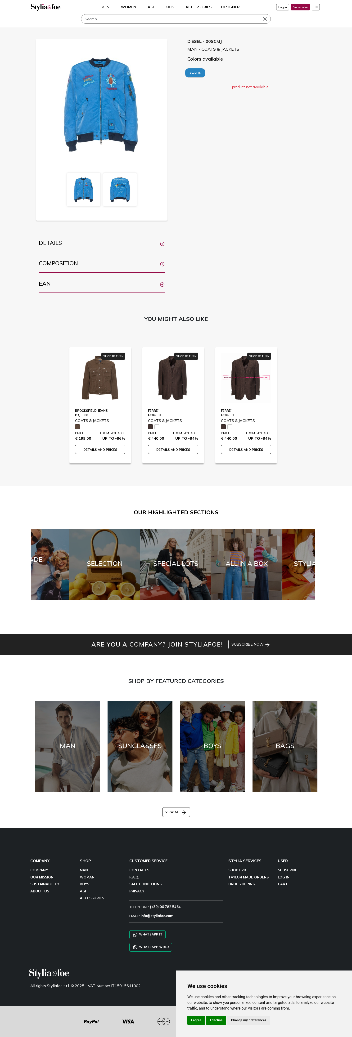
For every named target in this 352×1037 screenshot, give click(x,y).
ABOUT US (39, 891)
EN (316, 7)
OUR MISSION (42, 877)
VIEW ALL (176, 812)
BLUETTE (195, 72)
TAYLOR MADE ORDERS (248, 877)
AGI (83, 891)
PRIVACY (136, 891)
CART (283, 884)
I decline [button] (216, 1020)
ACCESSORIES (92, 898)
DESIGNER (230, 6)
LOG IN (283, 877)
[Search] (176, 19)
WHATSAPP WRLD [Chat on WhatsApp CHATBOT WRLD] (150, 947)
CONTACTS (139, 870)
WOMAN (87, 877)
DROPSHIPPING (241, 884)
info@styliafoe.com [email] (157, 916)
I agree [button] (196, 1020)
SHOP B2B (237, 870)
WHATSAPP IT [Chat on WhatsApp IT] (147, 934)
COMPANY (39, 870)
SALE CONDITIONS (145, 884)
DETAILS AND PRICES (100, 450)
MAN (84, 870)
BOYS (84, 884)
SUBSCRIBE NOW (250, 644)
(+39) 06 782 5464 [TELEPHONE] (165, 907)
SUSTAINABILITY (44, 884)
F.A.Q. (134, 877)
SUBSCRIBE (287, 870)
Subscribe (300, 7)
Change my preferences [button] (248, 1020)
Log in (282, 7)
